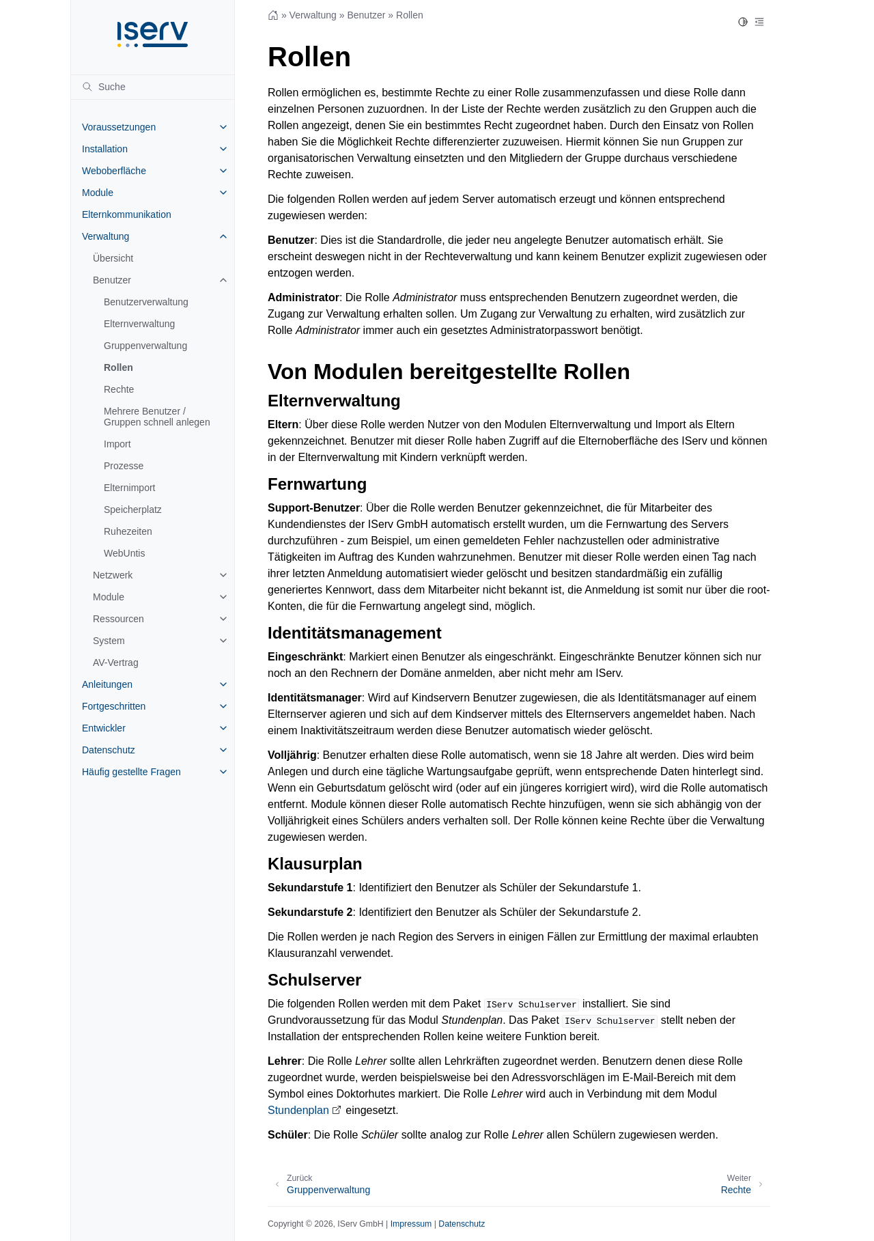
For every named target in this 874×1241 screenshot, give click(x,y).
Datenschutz (108, 749)
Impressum (411, 1224)
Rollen (118, 367)
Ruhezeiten (128, 531)
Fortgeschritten (113, 706)
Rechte (119, 389)
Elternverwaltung (139, 323)
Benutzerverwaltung (146, 301)
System (109, 640)
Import (117, 443)
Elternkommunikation (126, 214)
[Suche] (152, 86)
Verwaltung (105, 236)
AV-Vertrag (116, 662)
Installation (105, 148)
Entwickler (104, 728)
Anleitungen (107, 684)
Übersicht (113, 258)
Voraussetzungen (119, 127)
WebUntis (124, 553)
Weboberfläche (114, 170)
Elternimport (129, 487)
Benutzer (112, 280)
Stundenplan (298, 1110)
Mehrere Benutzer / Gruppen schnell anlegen (157, 417)
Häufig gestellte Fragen (131, 771)
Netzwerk (112, 575)
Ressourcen (118, 618)
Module (97, 192)
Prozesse (123, 465)
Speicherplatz (133, 509)
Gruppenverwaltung (145, 345)
